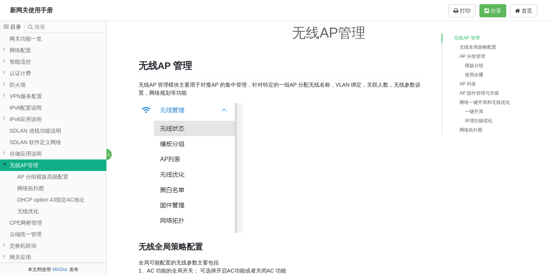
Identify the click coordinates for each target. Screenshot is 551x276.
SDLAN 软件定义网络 (35, 142)
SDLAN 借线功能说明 (35, 131)
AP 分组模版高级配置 (42, 177)
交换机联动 (23, 246)
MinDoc (60, 269)
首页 (523, 11)
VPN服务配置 (26, 96)
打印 (462, 11)
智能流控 (20, 62)
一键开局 (474, 111)
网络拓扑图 (30, 188)
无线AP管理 (24, 165)
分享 (492, 11)
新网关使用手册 (31, 10)
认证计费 (20, 73)
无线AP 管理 (466, 38)
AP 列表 (468, 84)
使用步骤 (474, 74)
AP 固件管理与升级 (479, 93)
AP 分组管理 (472, 56)
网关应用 (20, 257)
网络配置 (20, 50)
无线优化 (28, 211)
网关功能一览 (26, 39)
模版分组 (474, 65)
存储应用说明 (26, 154)
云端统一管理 (26, 234)
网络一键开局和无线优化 (485, 102)
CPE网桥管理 (26, 223)
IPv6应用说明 (26, 119)
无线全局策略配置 (478, 47)
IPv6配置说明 (26, 108)
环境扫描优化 (478, 120)
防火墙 (18, 85)
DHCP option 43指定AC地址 (51, 200)
